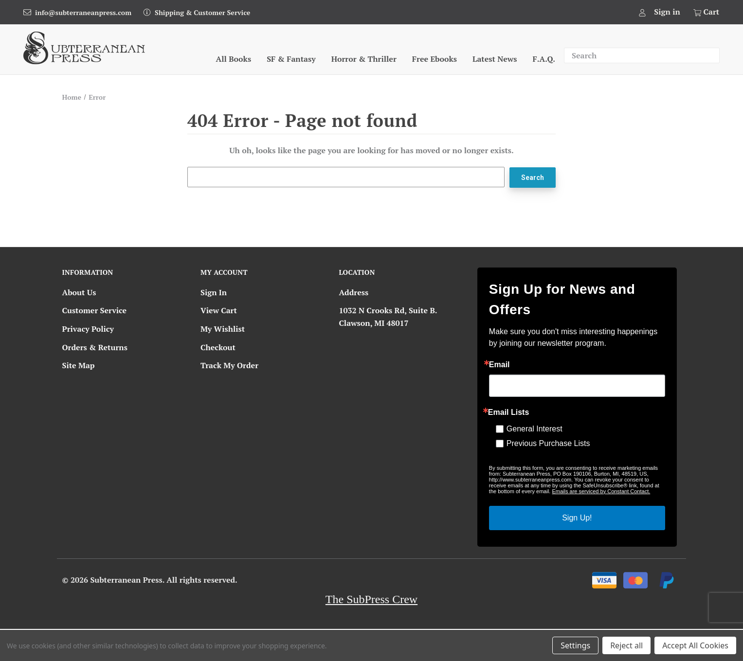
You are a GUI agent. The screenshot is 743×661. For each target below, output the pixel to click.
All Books (234, 59)
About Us (79, 291)
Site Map (78, 365)
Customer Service (94, 310)
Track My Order (229, 365)
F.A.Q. (544, 59)
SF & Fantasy (291, 59)
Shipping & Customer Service (202, 12)
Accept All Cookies (695, 645)
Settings (575, 645)
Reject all (626, 645)
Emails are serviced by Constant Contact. (601, 491)
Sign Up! (577, 517)
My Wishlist (222, 328)
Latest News (494, 59)
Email (499, 364)
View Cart (218, 310)
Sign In (213, 291)
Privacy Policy (88, 328)
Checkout (218, 346)
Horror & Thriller (364, 59)
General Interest (534, 428)
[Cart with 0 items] (705, 12)
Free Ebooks (434, 59)
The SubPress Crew (371, 598)
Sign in (667, 11)
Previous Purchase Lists (548, 443)
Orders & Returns (94, 346)
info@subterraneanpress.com (83, 12)
